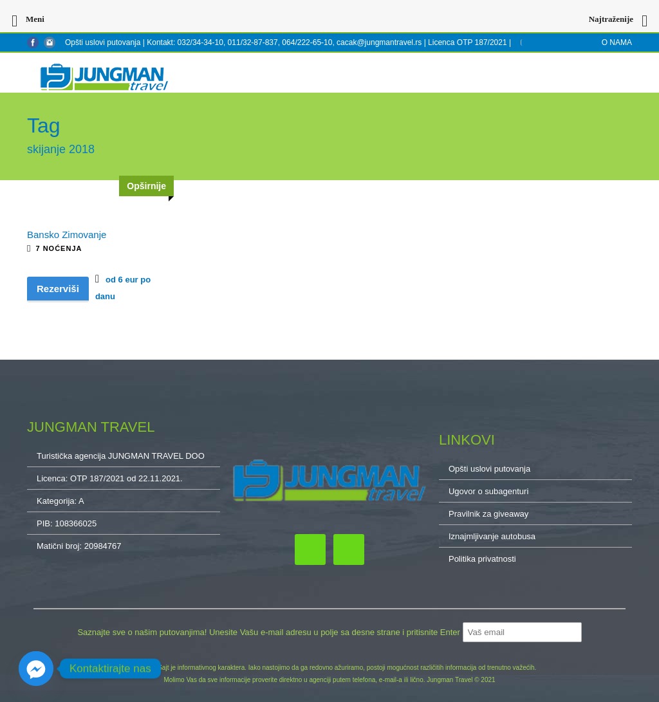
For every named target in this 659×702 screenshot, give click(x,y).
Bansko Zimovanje (66, 234)
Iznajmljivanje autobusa (492, 536)
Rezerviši (58, 288)
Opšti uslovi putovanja (102, 42)
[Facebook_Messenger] (36, 668)
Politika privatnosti (482, 559)
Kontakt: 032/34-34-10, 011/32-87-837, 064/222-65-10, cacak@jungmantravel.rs (285, 42)
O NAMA (617, 42)
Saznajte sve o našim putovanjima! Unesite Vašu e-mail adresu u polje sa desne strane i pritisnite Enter (269, 632)
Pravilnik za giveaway (488, 514)
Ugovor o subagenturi (488, 491)
